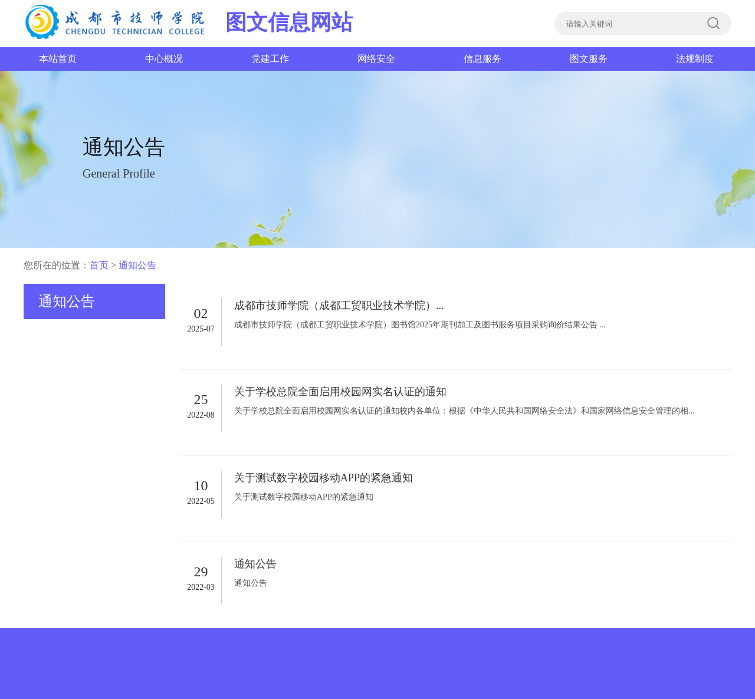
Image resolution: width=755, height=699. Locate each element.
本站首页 (58, 59)
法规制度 (695, 59)
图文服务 (589, 59)
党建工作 (270, 59)
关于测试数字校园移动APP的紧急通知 (323, 478)
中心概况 (164, 59)
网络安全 (376, 59)
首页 (99, 265)
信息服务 (482, 59)
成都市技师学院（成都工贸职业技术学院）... (339, 305)
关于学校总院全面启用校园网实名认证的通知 (340, 392)
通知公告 (137, 265)
